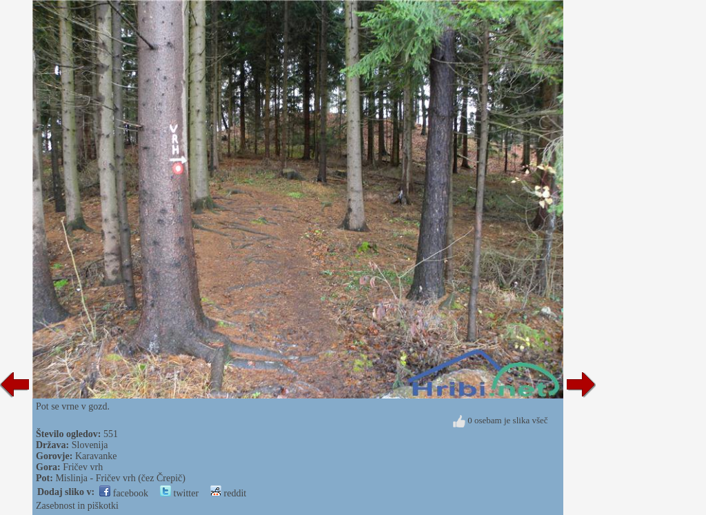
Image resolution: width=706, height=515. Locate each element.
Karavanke (96, 456)
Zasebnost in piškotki (77, 506)
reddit (228, 493)
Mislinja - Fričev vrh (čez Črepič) (120, 478)
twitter (179, 493)
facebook (123, 493)
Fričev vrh (83, 467)
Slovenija (90, 445)
